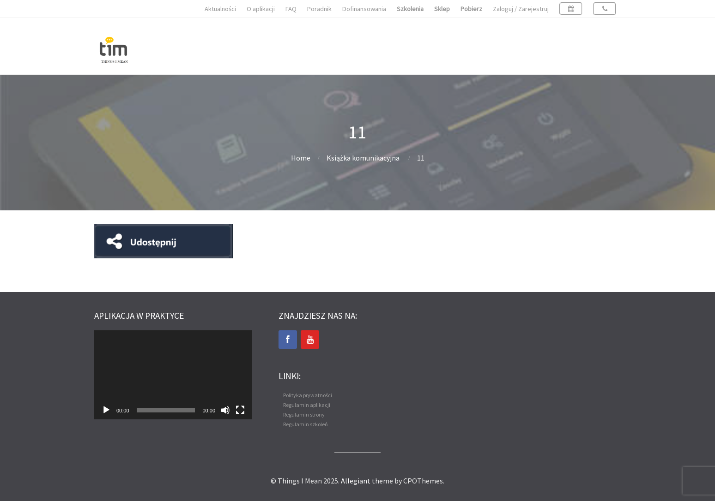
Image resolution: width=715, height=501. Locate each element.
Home (300, 157)
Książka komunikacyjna (363, 157)
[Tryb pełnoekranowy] (240, 410)
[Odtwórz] (106, 410)
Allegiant (355, 480)
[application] (173, 374)
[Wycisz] (225, 410)
